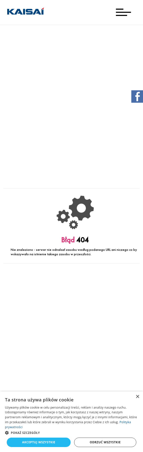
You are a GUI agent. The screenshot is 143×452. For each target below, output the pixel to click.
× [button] (137, 397)
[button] (71, 433)
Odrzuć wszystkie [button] (105, 442)
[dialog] (71, 421)
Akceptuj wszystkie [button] (38, 442)
